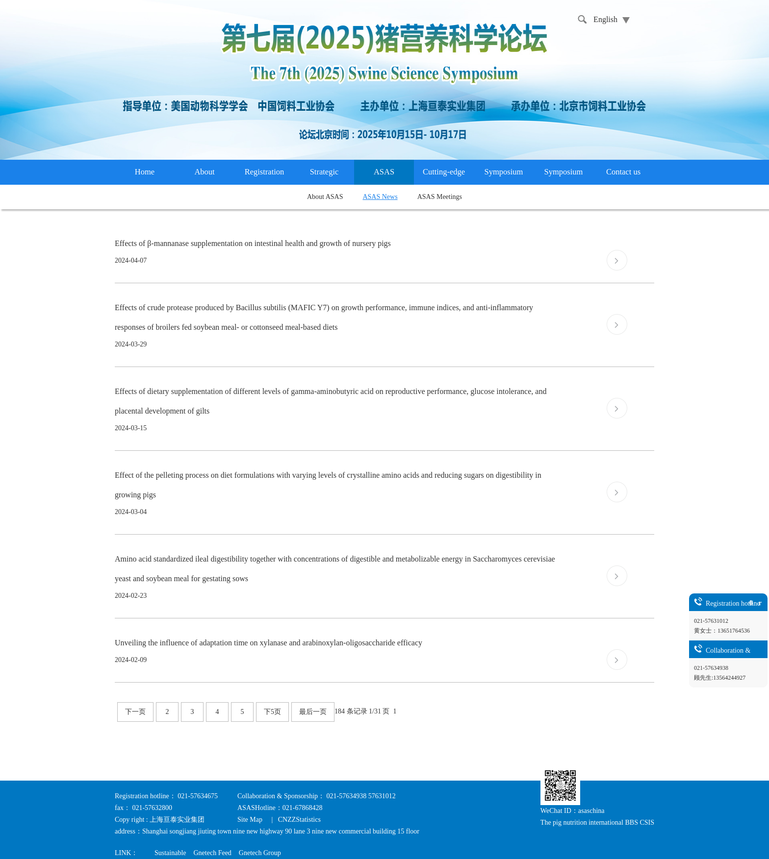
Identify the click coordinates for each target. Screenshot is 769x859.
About (204, 171)
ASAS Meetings (439, 196)
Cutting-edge (444, 171)
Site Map (250, 819)
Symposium (504, 171)
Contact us (623, 171)
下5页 (272, 711)
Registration (264, 171)
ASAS (384, 171)
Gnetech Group (260, 853)
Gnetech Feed (212, 853)
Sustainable (170, 853)
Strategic (324, 171)
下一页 (135, 711)
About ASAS (325, 196)
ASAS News (379, 196)
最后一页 (313, 711)
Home (144, 171)
